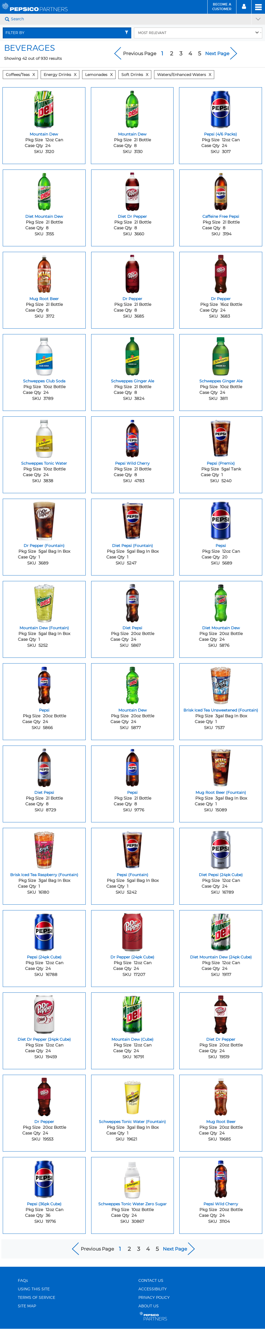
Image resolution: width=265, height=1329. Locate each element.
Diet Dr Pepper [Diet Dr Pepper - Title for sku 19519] (220, 1039)
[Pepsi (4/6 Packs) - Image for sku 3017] (220, 108)
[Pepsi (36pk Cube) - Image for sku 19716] (44, 1177)
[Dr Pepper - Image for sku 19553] (44, 1095)
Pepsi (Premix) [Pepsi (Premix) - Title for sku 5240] (221, 463)
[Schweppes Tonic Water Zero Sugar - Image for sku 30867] (132, 1177)
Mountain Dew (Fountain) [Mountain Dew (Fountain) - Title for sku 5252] (44, 627)
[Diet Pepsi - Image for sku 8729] (44, 766)
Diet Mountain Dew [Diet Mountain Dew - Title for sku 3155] (44, 216)
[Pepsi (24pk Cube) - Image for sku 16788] (44, 931)
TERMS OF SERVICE (36, 1298)
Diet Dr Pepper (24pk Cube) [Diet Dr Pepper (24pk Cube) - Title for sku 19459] (44, 1039)
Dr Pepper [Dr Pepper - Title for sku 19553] (44, 1121)
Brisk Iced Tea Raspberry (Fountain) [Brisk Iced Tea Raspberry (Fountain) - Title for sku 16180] (44, 874)
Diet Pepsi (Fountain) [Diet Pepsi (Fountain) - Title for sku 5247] (132, 545)
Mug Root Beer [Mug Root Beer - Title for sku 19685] (221, 1121)
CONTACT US (150, 1281)
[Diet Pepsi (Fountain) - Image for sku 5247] (132, 519)
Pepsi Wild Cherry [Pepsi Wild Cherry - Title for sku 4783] (132, 463)
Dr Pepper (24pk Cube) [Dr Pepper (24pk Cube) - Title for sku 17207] (132, 957)
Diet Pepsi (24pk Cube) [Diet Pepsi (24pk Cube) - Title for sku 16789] (221, 874)
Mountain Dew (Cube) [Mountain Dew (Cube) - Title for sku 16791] (132, 1039)
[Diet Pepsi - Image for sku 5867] (132, 601)
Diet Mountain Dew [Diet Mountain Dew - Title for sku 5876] (221, 627)
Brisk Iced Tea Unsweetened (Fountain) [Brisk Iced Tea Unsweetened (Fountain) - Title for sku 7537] (220, 710)
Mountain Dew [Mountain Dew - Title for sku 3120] (44, 134)
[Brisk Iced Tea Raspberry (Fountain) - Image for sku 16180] (44, 848)
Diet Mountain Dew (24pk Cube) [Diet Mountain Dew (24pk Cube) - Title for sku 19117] (221, 957)
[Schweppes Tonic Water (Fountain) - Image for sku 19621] (132, 1095)
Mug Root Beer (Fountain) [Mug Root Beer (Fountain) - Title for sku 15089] (221, 792)
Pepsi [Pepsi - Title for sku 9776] (132, 792)
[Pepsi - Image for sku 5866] (44, 684)
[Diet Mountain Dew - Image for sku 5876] (221, 601)
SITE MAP (27, 1306)
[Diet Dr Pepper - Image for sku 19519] (221, 1013)
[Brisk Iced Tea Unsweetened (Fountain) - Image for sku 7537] (221, 684)
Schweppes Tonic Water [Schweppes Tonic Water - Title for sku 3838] (44, 463)
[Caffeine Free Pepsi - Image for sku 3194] (221, 190)
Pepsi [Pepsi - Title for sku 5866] (44, 710)
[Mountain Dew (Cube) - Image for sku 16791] (132, 1013)
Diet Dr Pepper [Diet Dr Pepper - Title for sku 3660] (132, 216)
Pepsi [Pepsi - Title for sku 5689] (221, 545)
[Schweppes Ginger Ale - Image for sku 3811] (221, 355)
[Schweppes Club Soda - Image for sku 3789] (44, 355)
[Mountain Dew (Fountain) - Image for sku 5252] (44, 601)
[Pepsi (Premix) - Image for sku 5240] (221, 437)
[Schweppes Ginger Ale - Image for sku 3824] (132, 355)
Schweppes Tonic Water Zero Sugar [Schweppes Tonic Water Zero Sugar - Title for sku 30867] (132, 1203)
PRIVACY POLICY (154, 1298)
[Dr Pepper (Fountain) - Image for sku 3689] (44, 519)
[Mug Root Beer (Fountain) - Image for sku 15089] (221, 766)
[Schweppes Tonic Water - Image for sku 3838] (44, 437)
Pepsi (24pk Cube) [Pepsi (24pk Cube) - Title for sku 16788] (44, 957)
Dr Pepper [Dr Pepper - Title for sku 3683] (221, 298)
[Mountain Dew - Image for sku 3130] (132, 108)
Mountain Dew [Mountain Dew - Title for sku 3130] (132, 134)
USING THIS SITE (34, 1289)
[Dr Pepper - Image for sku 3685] (132, 272)
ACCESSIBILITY (152, 1289)
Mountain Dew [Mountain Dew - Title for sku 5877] (132, 710)
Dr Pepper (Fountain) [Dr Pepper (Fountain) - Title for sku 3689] (44, 545)
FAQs (23, 1281)
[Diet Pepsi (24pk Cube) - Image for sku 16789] (221, 848)
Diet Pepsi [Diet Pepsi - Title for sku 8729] (44, 792)
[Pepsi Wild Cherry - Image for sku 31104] (221, 1177)
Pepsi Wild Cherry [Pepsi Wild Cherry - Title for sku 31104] (220, 1203)
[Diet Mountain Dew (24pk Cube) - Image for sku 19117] (221, 931)
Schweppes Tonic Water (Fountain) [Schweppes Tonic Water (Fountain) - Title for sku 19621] (132, 1121)
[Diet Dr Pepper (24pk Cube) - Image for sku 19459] (44, 1013)
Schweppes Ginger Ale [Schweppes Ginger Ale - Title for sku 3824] (132, 381)
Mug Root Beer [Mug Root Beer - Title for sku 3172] (44, 298)
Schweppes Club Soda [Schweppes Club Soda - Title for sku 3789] (44, 381)
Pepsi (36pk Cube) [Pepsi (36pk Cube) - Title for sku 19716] (44, 1203)
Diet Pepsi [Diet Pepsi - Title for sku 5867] (132, 627)
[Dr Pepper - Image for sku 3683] (221, 272)
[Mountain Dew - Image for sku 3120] (44, 108)
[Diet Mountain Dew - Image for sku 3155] (44, 190)
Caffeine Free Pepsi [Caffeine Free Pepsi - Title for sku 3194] (220, 216)
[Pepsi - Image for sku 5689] (221, 519)
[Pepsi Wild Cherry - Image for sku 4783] (132, 437)
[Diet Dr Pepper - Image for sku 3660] (132, 190)
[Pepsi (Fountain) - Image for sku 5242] (132, 848)
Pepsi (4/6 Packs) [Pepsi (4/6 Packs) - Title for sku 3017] (220, 134)
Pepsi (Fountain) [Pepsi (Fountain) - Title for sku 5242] (132, 874)
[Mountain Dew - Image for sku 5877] (132, 684)
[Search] (130, 19)
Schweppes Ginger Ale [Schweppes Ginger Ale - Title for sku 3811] (220, 381)
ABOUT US (148, 1306)
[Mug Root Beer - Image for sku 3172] (44, 272)
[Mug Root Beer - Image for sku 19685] (221, 1095)
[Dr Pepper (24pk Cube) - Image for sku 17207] (132, 931)
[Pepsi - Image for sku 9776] (132, 766)
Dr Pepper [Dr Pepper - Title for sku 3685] (132, 298)
